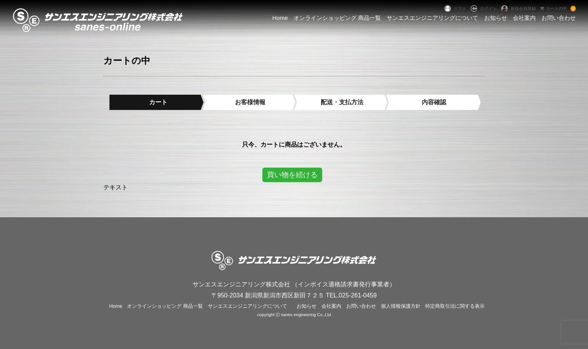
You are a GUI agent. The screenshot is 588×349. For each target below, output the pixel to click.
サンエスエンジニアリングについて (432, 18)
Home (280, 18)
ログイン (488, 8)
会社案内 (524, 18)
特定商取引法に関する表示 (455, 306)
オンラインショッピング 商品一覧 (337, 18)
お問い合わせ (558, 18)
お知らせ (495, 18)
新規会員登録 (523, 8)
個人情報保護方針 (401, 306)
